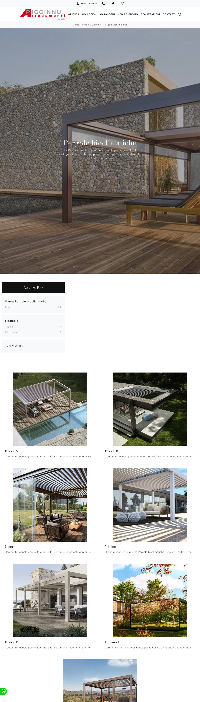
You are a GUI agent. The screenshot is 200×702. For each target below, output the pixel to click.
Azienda (73, 14)
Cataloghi (107, 14)
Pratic (8, 307)
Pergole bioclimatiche (115, 24)
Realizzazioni (150, 14)
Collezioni (89, 14)
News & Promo (128, 14)
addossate (11, 332)
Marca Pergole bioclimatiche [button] (26, 301)
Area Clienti (86, 3)
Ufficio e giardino (91, 24)
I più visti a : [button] (14, 345)
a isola (9, 326)
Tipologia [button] (11, 320)
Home (76, 24)
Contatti (169, 14)
